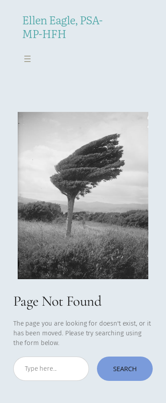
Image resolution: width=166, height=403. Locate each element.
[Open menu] (27, 59)
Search (125, 368)
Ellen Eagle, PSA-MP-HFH (62, 27)
